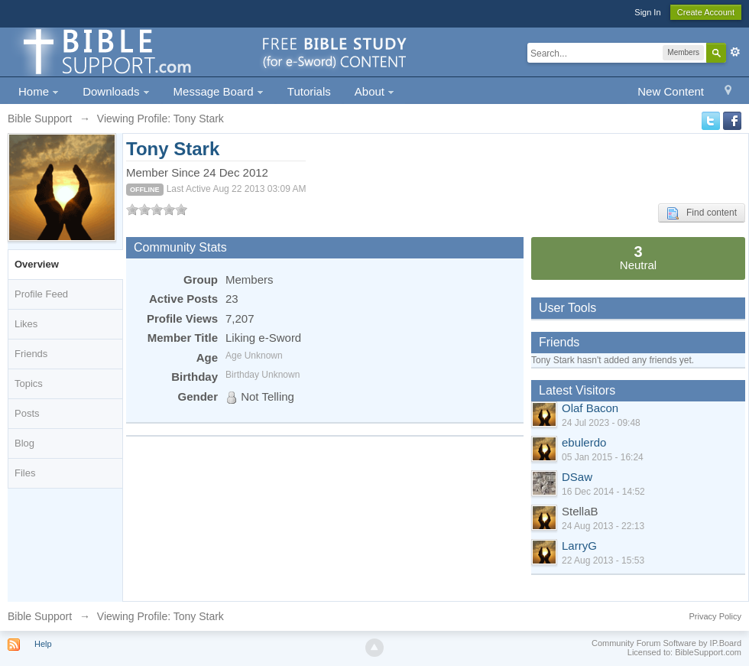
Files (25, 473)
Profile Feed (41, 294)
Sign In (647, 12)
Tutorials (309, 91)
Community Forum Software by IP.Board (666, 643)
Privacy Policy (715, 616)
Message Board (218, 91)
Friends (31, 353)
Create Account (705, 12)
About (374, 91)
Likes (26, 324)
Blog (24, 443)
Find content (701, 213)
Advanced (735, 52)
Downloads (116, 91)
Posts (27, 413)
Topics (29, 383)
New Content (670, 91)
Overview (37, 264)
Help (43, 643)
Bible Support (40, 616)
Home (38, 91)
